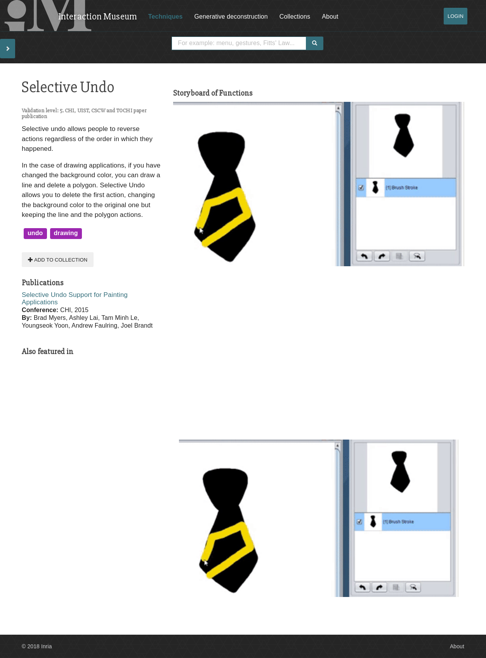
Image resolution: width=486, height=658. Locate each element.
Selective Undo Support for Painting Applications (75, 298)
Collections (294, 16)
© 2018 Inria (37, 646)
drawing (66, 233)
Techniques (165, 16)
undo (35, 233)
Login (455, 16)
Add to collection (57, 259)
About (330, 16)
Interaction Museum (97, 16)
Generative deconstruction (231, 16)
